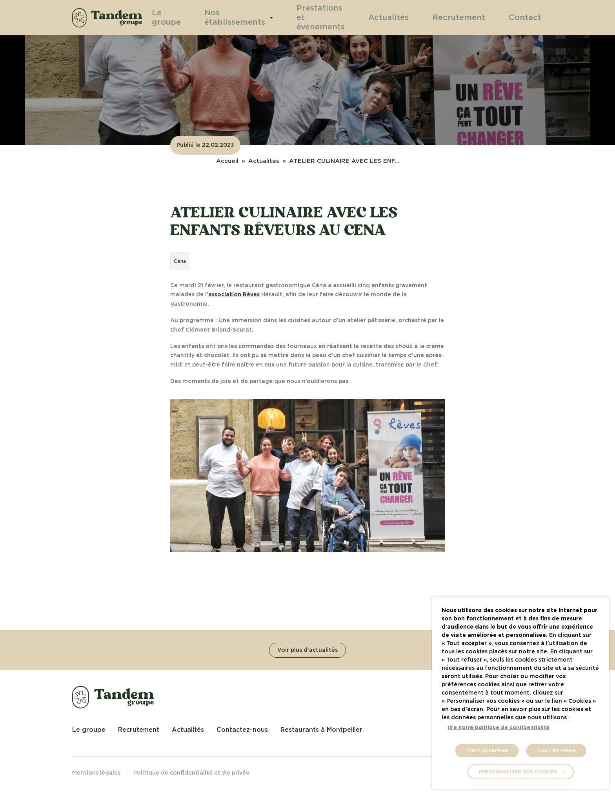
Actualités (411, 17)
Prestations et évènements (320, 17)
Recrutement (471, 17)
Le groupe (176, 17)
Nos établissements (240, 17)
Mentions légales (96, 773)
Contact (528, 17)
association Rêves (234, 294)
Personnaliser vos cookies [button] (518, 771)
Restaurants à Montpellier (321, 730)
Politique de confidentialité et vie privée (191, 773)
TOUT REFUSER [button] (556, 750)
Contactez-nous (242, 730)
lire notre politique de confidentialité (498, 727)
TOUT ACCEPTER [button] (487, 750)
